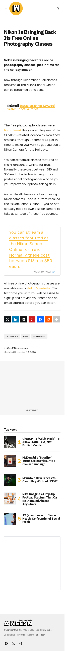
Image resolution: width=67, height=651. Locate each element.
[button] (6, 8)
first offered (12, 130)
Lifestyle (21, 634)
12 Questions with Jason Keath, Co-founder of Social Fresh (41, 518)
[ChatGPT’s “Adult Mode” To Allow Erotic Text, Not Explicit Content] (10, 442)
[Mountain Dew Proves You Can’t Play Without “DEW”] (10, 480)
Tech (43, 634)
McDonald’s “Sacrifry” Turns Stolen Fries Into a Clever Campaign (38, 461)
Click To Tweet (42, 272)
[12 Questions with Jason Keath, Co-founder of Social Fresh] (10, 519)
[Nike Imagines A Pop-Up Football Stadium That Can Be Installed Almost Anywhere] (10, 498)
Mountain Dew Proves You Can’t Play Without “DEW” (40, 479)
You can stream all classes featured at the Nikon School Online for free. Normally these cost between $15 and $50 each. (30, 249)
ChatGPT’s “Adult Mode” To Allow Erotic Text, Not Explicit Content (40, 442)
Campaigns (9, 634)
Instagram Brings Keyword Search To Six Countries (31, 107)
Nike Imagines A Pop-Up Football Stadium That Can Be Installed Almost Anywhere (40, 499)
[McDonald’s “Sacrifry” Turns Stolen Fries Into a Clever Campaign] (10, 461)
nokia (25, 336)
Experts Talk (32, 634)
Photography (39, 336)
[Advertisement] (35, 386)
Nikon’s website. (39, 288)
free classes (12, 336)
